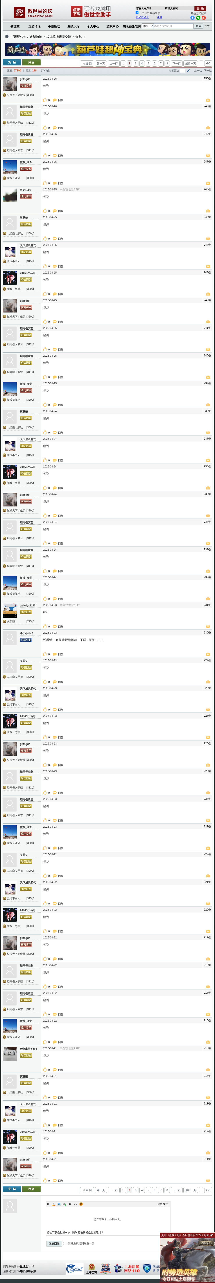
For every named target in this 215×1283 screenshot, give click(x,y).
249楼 (207, 106)
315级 (30, 261)
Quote (70, 1204)
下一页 (177, 63)
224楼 (207, 798)
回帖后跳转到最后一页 (78, 1243)
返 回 (88, 63)
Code (75, 1204)
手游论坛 (54, 26)
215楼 (207, 1048)
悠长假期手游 (28, 1271)
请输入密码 (171, 8)
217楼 (207, 992)
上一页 (114, 63)
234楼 (207, 521)
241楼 (207, 327)
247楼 (207, 161)
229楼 (207, 660)
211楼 (207, 1159)
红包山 (80, 36)
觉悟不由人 (13, 261)
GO (208, 63)
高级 (207, 25)
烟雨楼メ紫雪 (15, 150)
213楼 (207, 1103)
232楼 (207, 577)
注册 (159, 17)
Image (59, 1204)
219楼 (207, 937)
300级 (30, 233)
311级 (30, 150)
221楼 (207, 881)
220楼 (207, 909)
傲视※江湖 (13, 178)
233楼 (207, 549)
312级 (30, 122)
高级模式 (163, 1204)
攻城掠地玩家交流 (59, 36)
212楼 (207, 1131)
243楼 (207, 272)
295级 (30, 621)
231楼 (207, 604)
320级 (30, 95)
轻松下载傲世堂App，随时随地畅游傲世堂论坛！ (75, 1232)
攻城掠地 (36, 36)
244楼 (207, 244)
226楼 (207, 743)
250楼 (207, 78)
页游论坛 (34, 26)
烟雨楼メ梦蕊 (15, 122)
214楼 (207, 1075)
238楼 (207, 410)
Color (53, 1204)
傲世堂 (15, 26)
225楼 (207, 771)
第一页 (101, 63)
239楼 (207, 383)
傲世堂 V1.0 (27, 1266)
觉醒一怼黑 (13, 288)
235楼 (207, 494)
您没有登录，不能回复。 (108, 1219)
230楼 (207, 632)
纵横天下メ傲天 (16, 95)
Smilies (81, 1204)
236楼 (207, 466)
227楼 (207, 715)
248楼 (207, 133)
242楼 (207, 300)
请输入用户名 (143, 8)
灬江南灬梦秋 (15, 233)
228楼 (207, 688)
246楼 (207, 189)
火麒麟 (11, 621)
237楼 (207, 438)
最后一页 (190, 63)
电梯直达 (174, 70)
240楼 (207, 355)
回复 (61, 100)
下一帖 (208, 70)
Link (64, 1204)
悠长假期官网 (132, 26)
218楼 (207, 965)
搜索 (198, 26)
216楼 (207, 1020)
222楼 (207, 854)
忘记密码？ (142, 17)
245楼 (207, 217)
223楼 (207, 826)
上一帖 (198, 70)
